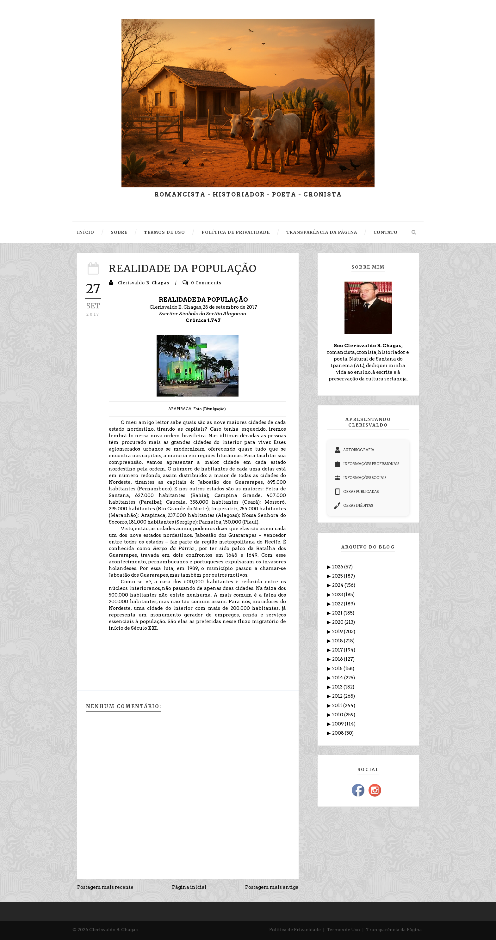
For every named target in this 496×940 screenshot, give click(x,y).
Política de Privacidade (295, 929)
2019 (338, 631)
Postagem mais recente (105, 887)
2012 (338, 696)
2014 (338, 678)
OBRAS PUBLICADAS (356, 491)
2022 (338, 604)
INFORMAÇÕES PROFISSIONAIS (366, 464)
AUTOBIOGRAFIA (354, 450)
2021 (338, 613)
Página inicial (189, 887)
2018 (338, 641)
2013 (338, 687)
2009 (338, 724)
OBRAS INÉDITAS (353, 505)
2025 (338, 576)
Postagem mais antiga (272, 887)
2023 (338, 594)
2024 (338, 585)
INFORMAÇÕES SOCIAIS (360, 478)
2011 (337, 705)
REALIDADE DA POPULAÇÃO (183, 268)
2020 (338, 622)
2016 (338, 659)
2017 (338, 650)
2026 (338, 567)
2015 (338, 668)
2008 (338, 733)
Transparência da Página (394, 929)
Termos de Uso (343, 929)
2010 (338, 715)
